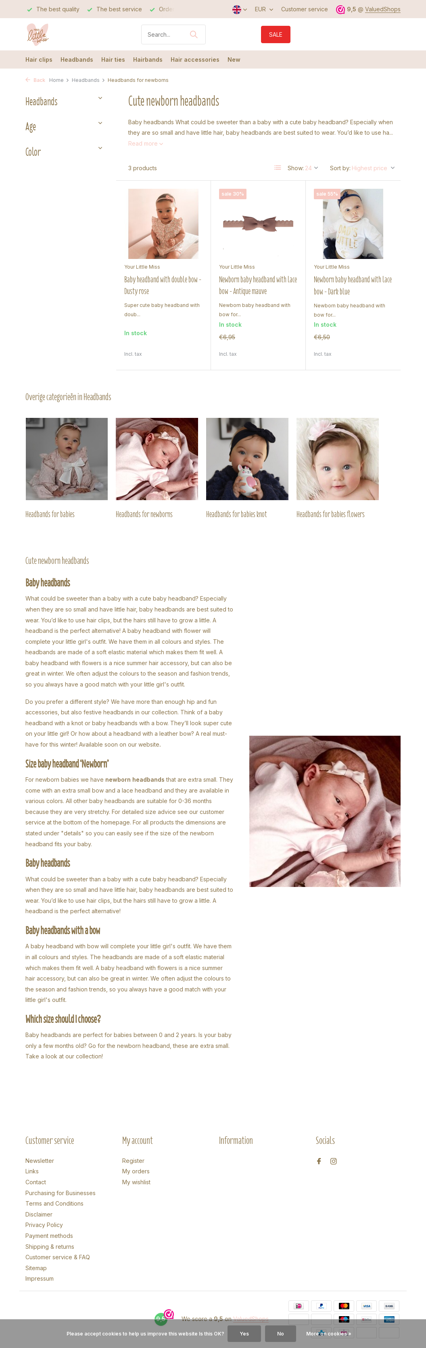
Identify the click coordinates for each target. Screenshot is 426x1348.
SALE (275, 34)
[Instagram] (333, 1162)
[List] (278, 167)
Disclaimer (38, 1214)
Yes (244, 1334)
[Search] (173, 34)
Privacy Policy (44, 1224)
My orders (136, 1171)
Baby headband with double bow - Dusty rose (162, 285)
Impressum (39, 1278)
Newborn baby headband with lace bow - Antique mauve (258, 285)
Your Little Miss (142, 267)
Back (35, 80)
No (280, 1334)
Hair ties (113, 59)
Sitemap (36, 1268)
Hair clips (38, 59)
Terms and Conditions (54, 1203)
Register (133, 1160)
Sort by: (340, 168)
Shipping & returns (49, 1246)
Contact (35, 1182)
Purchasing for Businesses (60, 1192)
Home (59, 80)
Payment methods (49, 1235)
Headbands (77, 59)
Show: (296, 168)
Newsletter (39, 1160)
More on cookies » (328, 1334)
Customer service (304, 9)
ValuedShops (383, 9)
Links (32, 1171)
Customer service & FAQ (57, 1257)
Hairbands (148, 59)
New (234, 59)
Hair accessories (195, 59)
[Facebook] (319, 1162)
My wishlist (136, 1182)
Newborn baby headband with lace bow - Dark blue (353, 285)
